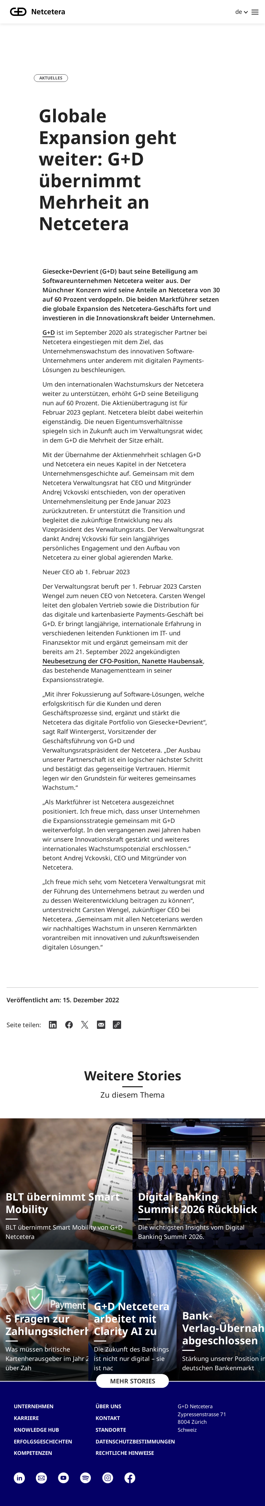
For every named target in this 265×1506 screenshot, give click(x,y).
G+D (48, 332)
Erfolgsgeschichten (43, 1441)
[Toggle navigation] (255, 12)
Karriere (26, 1417)
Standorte (111, 1429)
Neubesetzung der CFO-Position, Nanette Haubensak (122, 661)
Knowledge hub (36, 1429)
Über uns (108, 1406)
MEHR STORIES (132, 1381)
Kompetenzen (33, 1452)
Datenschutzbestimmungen (135, 1441)
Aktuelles (50, 78)
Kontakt (108, 1417)
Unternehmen (33, 1406)
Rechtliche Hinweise (125, 1452)
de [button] (238, 12)
